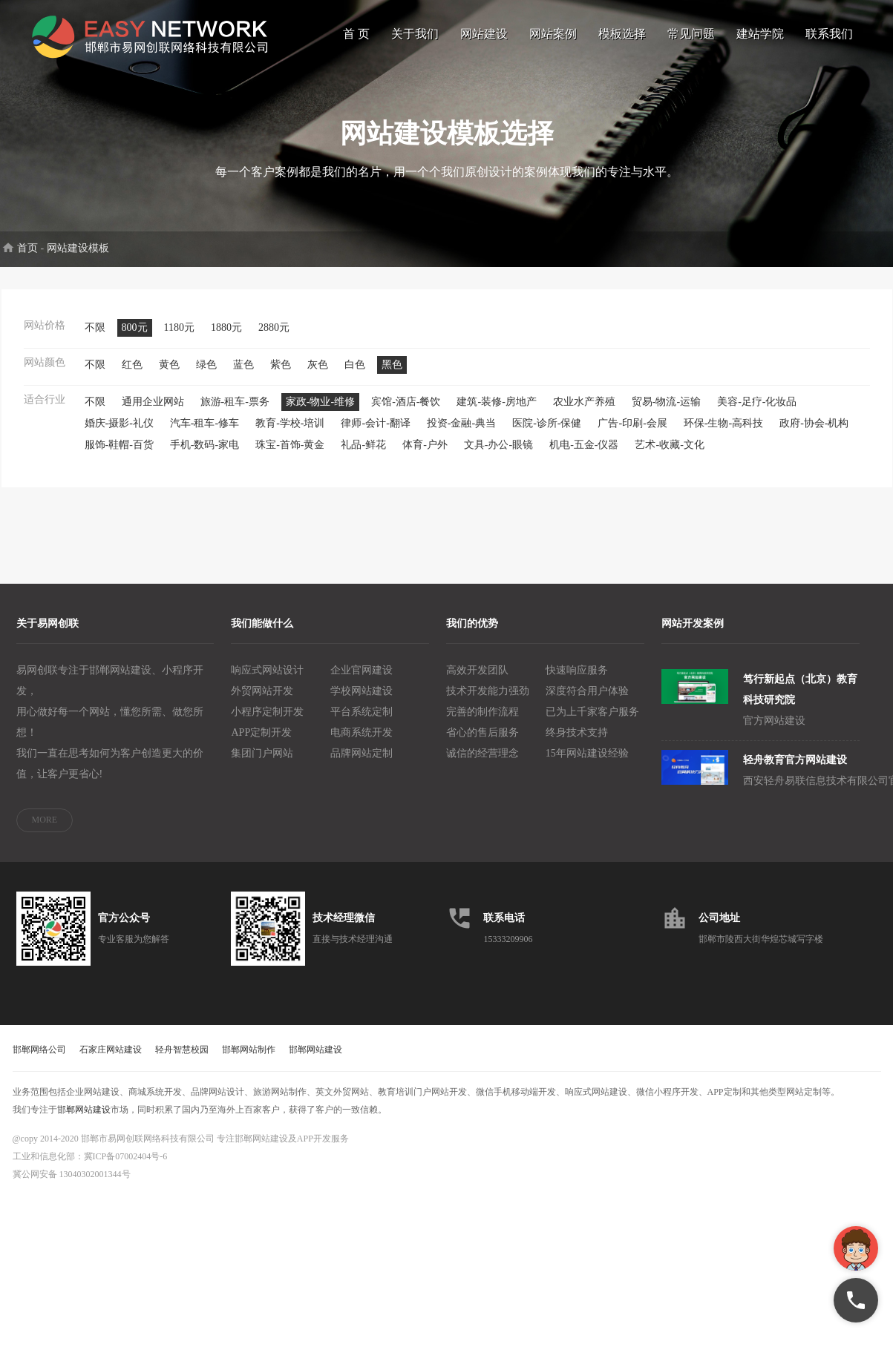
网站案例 (553, 33)
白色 (354, 375)
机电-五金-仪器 (583, 455)
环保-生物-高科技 (723, 433)
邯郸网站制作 (248, 1060)
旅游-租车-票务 (234, 412)
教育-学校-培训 (289, 433)
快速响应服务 (577, 680)
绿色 (206, 375)
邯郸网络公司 (39, 1060)
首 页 (356, 33)
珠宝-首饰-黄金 (289, 455)
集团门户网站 (262, 763)
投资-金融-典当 (461, 433)
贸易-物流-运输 (666, 412)
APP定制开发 (261, 742)
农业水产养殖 (584, 412)
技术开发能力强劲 (487, 701)
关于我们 (415, 33)
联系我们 (829, 33)
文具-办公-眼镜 (498, 455)
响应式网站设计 (267, 680)
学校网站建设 (361, 701)
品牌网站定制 (361, 763)
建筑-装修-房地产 (496, 412)
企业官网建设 (361, 680)
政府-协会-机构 (813, 433)
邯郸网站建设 (315, 1060)
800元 (135, 337)
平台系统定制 (361, 722)
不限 (95, 337)
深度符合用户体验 (587, 701)
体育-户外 (425, 455)
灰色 (317, 375)
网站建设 (484, 33)
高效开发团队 (477, 680)
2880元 (274, 337)
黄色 (169, 375)
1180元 (179, 337)
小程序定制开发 (267, 722)
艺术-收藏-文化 (669, 455)
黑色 (392, 375)
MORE (45, 830)
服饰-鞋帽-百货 (119, 455)
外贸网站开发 (262, 701)
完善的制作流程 (482, 722)
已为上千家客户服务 (592, 722)
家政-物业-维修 (320, 412)
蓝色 (243, 375)
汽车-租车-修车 (204, 433)
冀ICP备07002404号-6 (126, 1167)
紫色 (280, 375)
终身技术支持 (577, 742)
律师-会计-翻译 (375, 433)
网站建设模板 (78, 258)
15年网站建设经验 (587, 763)
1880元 (226, 337)
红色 (132, 375)
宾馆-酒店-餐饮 (405, 412)
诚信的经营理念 (482, 763)
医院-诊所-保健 (546, 433)
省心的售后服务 (482, 742)
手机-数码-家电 (204, 455)
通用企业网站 (153, 412)
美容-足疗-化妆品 (756, 412)
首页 (27, 258)
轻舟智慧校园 (182, 1060)
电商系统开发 (361, 742)
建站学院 (760, 33)
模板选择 (622, 33)
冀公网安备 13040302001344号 (72, 1184)
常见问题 (691, 33)
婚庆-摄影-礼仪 (119, 433)
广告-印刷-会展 (632, 433)
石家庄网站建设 (110, 1060)
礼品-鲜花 (363, 455)
